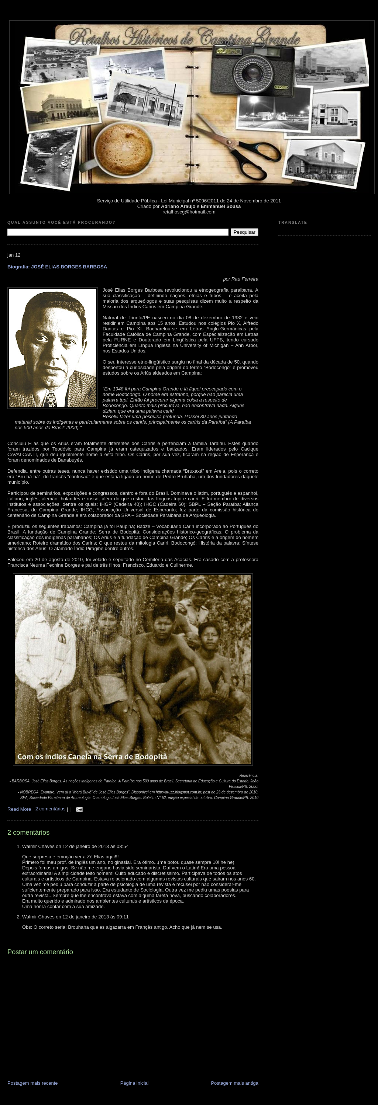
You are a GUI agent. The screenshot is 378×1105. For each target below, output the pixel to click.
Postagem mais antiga (234, 1083)
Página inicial (134, 1083)
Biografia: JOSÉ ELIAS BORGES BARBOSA (57, 267)
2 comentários (51, 809)
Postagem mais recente (32, 1083)
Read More (19, 809)
